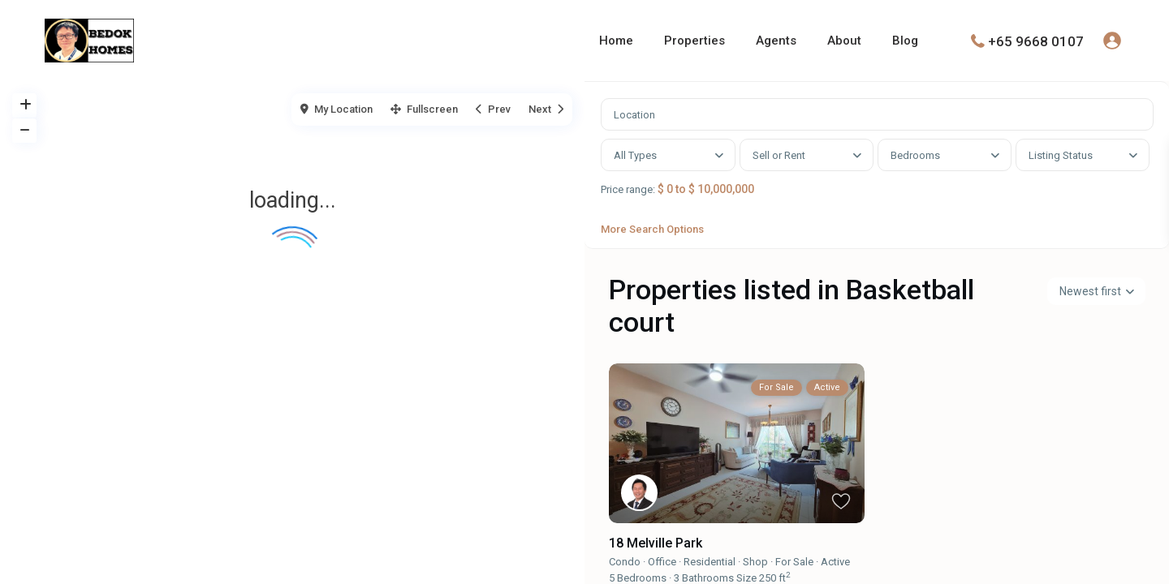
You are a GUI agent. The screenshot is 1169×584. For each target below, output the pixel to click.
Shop (755, 577)
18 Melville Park (655, 558)
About (844, 40)
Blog (905, 40)
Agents (776, 40)
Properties (694, 40)
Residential (709, 577)
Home (616, 40)
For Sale (794, 577)
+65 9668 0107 (1036, 40)
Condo (625, 577)
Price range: (636, 198)
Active (835, 577)
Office (662, 577)
